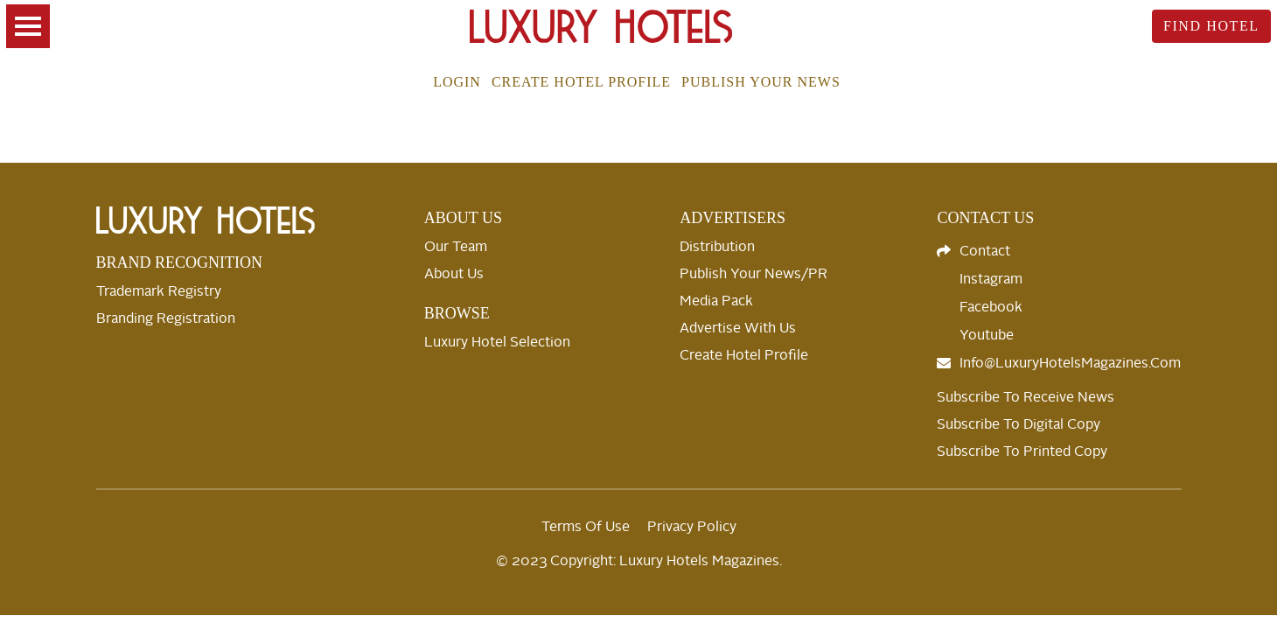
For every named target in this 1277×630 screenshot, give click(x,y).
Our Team (455, 246)
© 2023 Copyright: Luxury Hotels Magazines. (639, 560)
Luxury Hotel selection (497, 342)
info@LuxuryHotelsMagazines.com (1070, 363)
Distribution (717, 246)
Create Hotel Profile (581, 81)
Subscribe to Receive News (1025, 397)
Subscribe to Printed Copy (1022, 451)
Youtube (986, 335)
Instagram (990, 279)
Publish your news (761, 81)
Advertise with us (738, 328)
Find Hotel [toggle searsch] (1211, 25)
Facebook (990, 307)
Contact (984, 251)
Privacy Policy (691, 526)
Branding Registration (165, 318)
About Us (454, 274)
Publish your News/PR (753, 274)
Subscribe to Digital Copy (1018, 424)
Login (457, 81)
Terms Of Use (585, 526)
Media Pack (716, 301)
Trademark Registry (158, 291)
